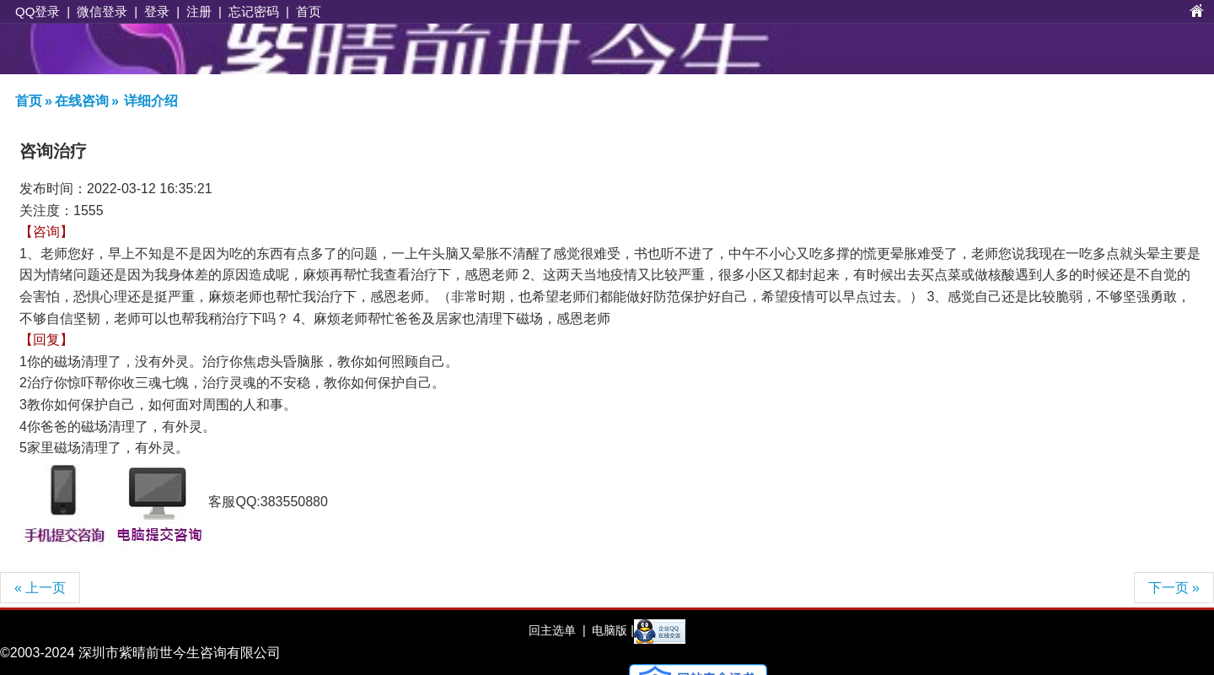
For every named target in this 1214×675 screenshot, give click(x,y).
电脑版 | (610, 630)
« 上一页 (40, 587)
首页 (308, 11)
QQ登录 (37, 11)
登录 (156, 11)
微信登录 (102, 11)
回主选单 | (557, 630)
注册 (199, 11)
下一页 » (1174, 587)
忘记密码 (253, 11)
